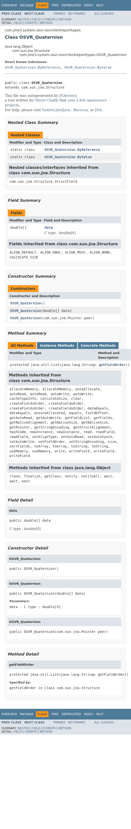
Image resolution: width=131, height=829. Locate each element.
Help (99, 5)
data (49, 227)
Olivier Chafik (46, 100)
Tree (55, 5)
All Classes (104, 13)
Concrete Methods (98, 345)
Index (88, 5)
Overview (9, 5)
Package (26, 5)
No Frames (76, 13)
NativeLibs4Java (56, 110)
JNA (98, 110)
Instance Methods (57, 345)
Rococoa (81, 110)
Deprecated (71, 5)
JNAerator (67, 96)
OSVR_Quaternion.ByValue (88, 67)
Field (36, 19)
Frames (60, 13)
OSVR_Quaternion (25, 303)
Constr (49, 19)
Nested (23, 19)
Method (64, 19)
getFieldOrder (112, 365)
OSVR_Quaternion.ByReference (32, 67)
